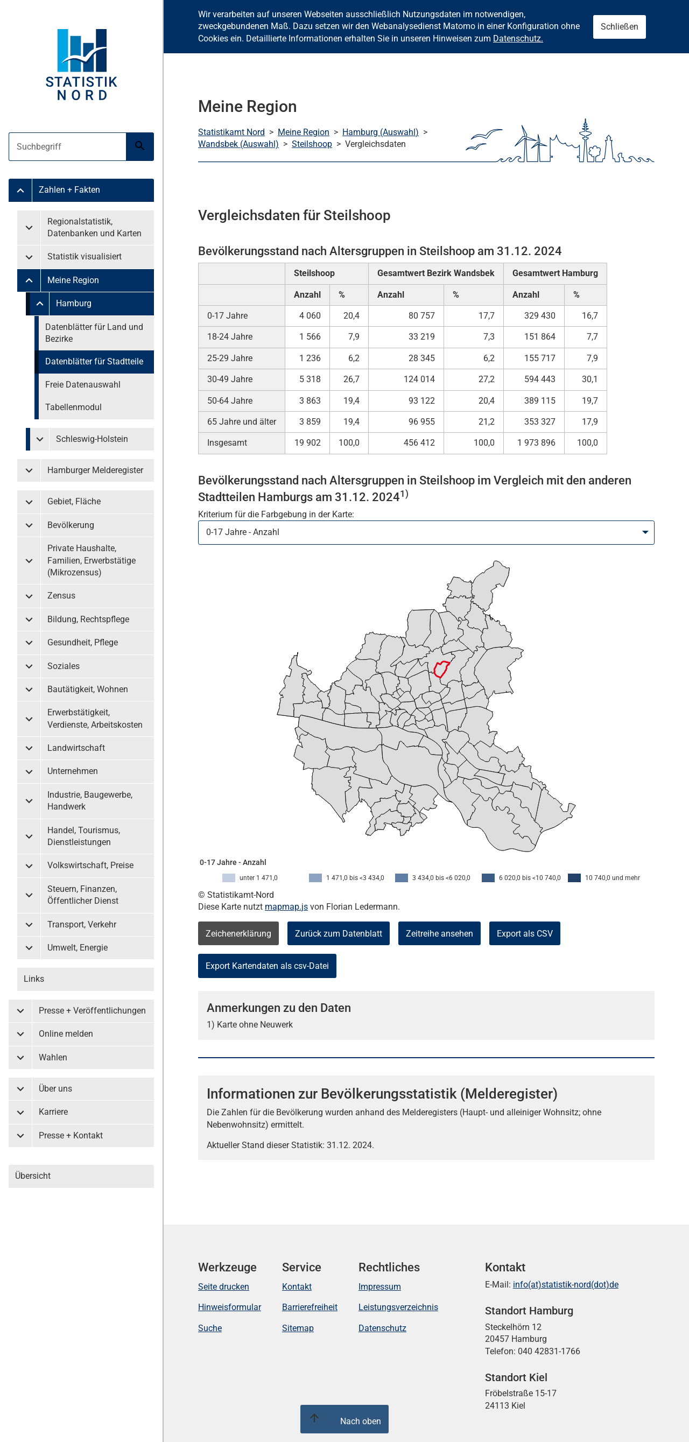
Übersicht (33, 1176)
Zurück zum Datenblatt (338, 933)
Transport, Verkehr (81, 924)
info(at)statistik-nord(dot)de (565, 1284)
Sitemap (298, 1328)
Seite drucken (223, 1287)
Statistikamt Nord (231, 132)
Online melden (66, 1034)
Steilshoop (312, 144)
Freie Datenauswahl (83, 384)
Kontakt (297, 1287)
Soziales (63, 666)
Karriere (53, 1112)
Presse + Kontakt (71, 1135)
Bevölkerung (70, 525)
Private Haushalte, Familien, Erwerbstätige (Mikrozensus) (91, 560)
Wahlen (53, 1057)
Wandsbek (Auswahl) (238, 144)
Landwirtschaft (76, 748)
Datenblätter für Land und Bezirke (94, 333)
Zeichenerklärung (238, 933)
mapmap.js (286, 907)
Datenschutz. (518, 38)
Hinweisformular (229, 1307)
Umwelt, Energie (77, 947)
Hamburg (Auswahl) (380, 132)
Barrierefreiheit (310, 1307)
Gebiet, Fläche (74, 501)
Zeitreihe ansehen (439, 933)
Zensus (61, 595)
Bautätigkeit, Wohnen (87, 689)
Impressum (379, 1287)
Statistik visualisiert (84, 256)
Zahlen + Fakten (69, 190)
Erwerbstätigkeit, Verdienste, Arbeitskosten (95, 718)
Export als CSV (525, 933)
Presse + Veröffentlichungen (92, 1010)
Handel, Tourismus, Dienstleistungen (83, 836)
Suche (210, 1328)
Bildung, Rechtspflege (88, 619)
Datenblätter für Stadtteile (94, 361)
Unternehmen (72, 771)
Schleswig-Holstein (92, 439)
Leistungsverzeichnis (398, 1307)
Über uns (55, 1089)
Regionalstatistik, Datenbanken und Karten (94, 227)
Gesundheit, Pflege (82, 642)
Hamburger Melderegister (95, 470)
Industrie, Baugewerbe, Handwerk (89, 801)
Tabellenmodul (73, 407)
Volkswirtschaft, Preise (90, 865)
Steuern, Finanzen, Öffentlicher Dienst (82, 895)
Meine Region (73, 280)
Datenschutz (382, 1328)
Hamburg (74, 303)
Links (34, 979)
